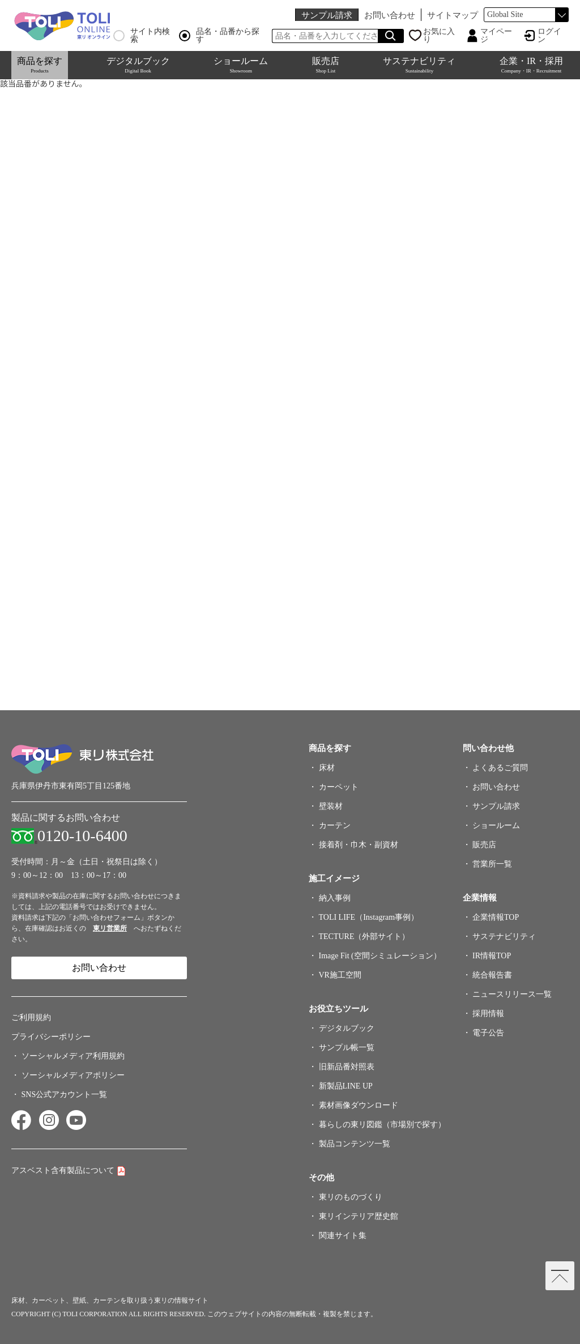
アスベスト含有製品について (62, 1170)
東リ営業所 (110, 928)
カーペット (339, 787)
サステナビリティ (419, 65)
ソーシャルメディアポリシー (73, 1075)
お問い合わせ (389, 15)
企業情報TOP (495, 917)
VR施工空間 (340, 975)
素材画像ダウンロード (358, 1105)
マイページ (496, 36)
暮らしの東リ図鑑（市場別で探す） (382, 1124)
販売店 (325, 65)
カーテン (335, 825)
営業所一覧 (492, 864)
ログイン (549, 36)
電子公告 (488, 1033)
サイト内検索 (141, 36)
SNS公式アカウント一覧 (65, 1094)
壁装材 (331, 806)
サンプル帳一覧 (346, 1047)
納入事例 (335, 898)
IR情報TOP (491, 956)
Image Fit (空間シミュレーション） (380, 956)
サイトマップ (452, 15)
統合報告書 (492, 975)
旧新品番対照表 (346, 1067)
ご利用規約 (31, 1017)
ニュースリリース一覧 (512, 994)
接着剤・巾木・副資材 (358, 844)
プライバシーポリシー (51, 1036)
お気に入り (439, 36)
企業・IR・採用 (531, 65)
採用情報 (488, 1013)
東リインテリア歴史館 (358, 1216)
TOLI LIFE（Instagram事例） (369, 917)
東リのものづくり (350, 1197)
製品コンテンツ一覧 (354, 1144)
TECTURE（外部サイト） (364, 936)
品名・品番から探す (219, 36)
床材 (327, 767)
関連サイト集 (342, 1235)
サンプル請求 (326, 15)
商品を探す (39, 65)
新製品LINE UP (346, 1086)
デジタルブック (138, 65)
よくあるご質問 (500, 767)
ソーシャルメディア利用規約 (73, 1056)
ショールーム (241, 65)
